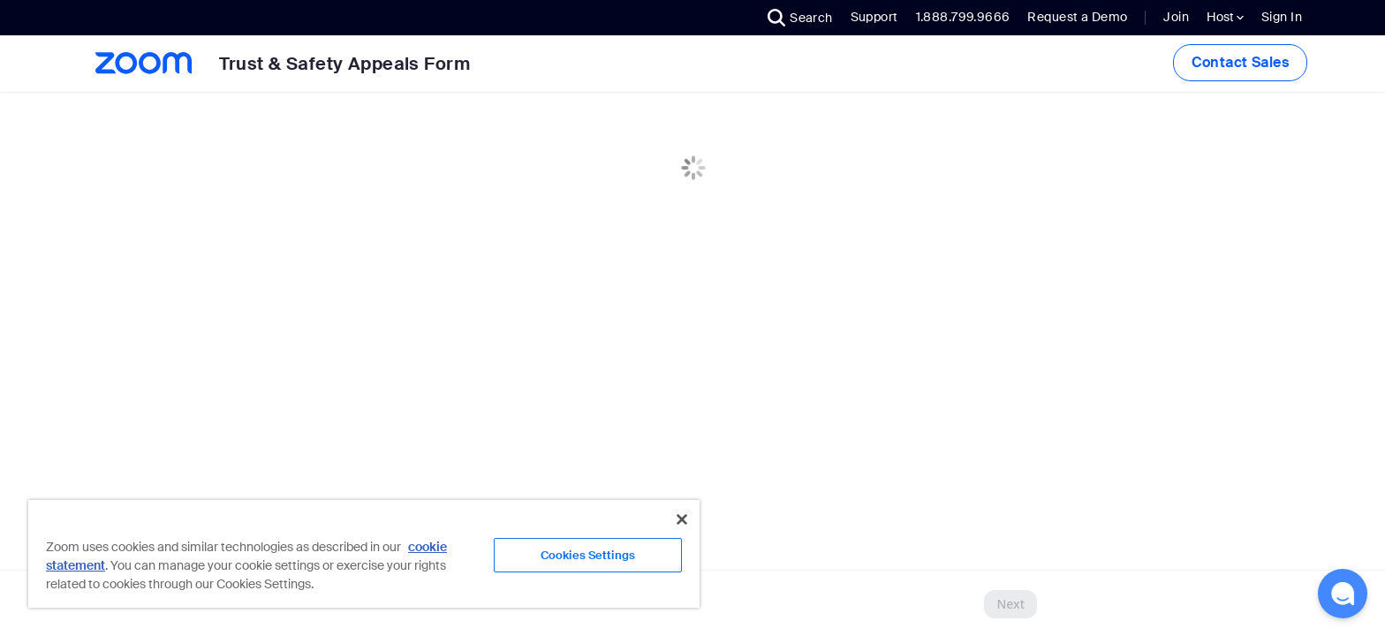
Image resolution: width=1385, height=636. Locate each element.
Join (1176, 17)
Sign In (1281, 17)
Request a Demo (1077, 17)
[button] (800, 17)
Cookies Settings (588, 555)
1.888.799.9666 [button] (963, 17)
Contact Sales (1240, 62)
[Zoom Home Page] (142, 63)
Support (874, 17)
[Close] (682, 519)
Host (1225, 17)
